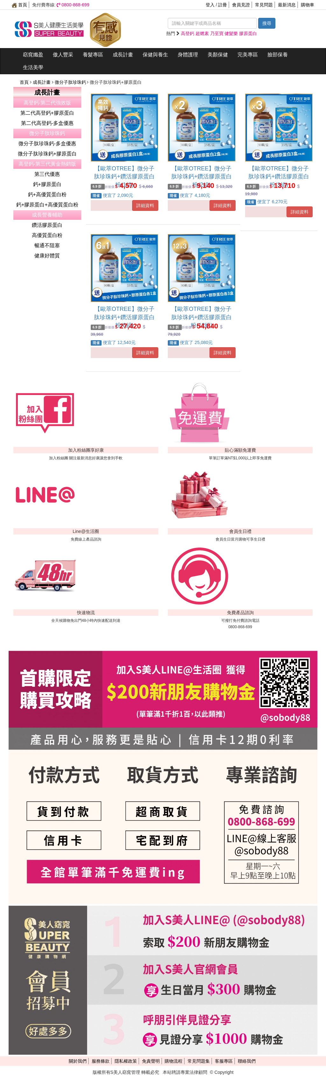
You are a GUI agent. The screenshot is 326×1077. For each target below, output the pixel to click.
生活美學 (33, 67)
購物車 (307, 4)
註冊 (222, 4)
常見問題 (264, 4)
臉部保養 (277, 54)
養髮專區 (93, 54)
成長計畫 (123, 54)
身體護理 (188, 54)
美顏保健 (218, 54)
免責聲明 (151, 1061)
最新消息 (287, 4)
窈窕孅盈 (33, 54)
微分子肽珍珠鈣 (71, 82)
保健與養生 (155, 54)
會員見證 (241, 4)
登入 (210, 4)
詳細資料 (145, 205)
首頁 (19, 4)
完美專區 (247, 54)
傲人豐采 (63, 54)
